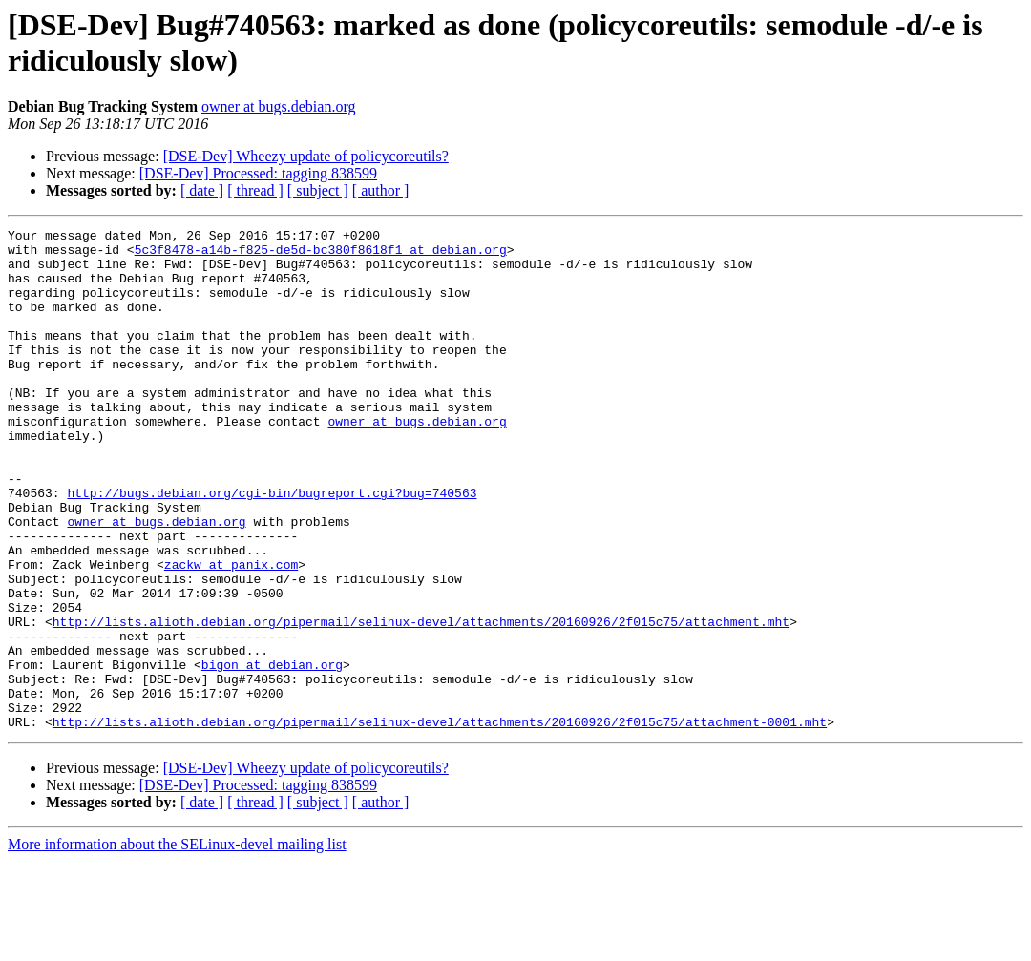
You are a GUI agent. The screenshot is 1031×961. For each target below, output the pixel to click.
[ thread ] (255, 190)
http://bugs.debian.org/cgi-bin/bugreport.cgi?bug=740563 (271, 546)
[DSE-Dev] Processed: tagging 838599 (258, 173)
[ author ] (381, 190)
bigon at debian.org (272, 753)
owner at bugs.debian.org (278, 106)
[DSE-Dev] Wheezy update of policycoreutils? (306, 156)
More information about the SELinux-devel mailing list (177, 944)
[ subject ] (317, 190)
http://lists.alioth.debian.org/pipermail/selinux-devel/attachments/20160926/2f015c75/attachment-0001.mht (440, 821)
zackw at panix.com (231, 632)
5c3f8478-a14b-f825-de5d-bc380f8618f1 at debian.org (321, 254)
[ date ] (201, 190)
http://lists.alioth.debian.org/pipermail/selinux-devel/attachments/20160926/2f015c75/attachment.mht (421, 701)
